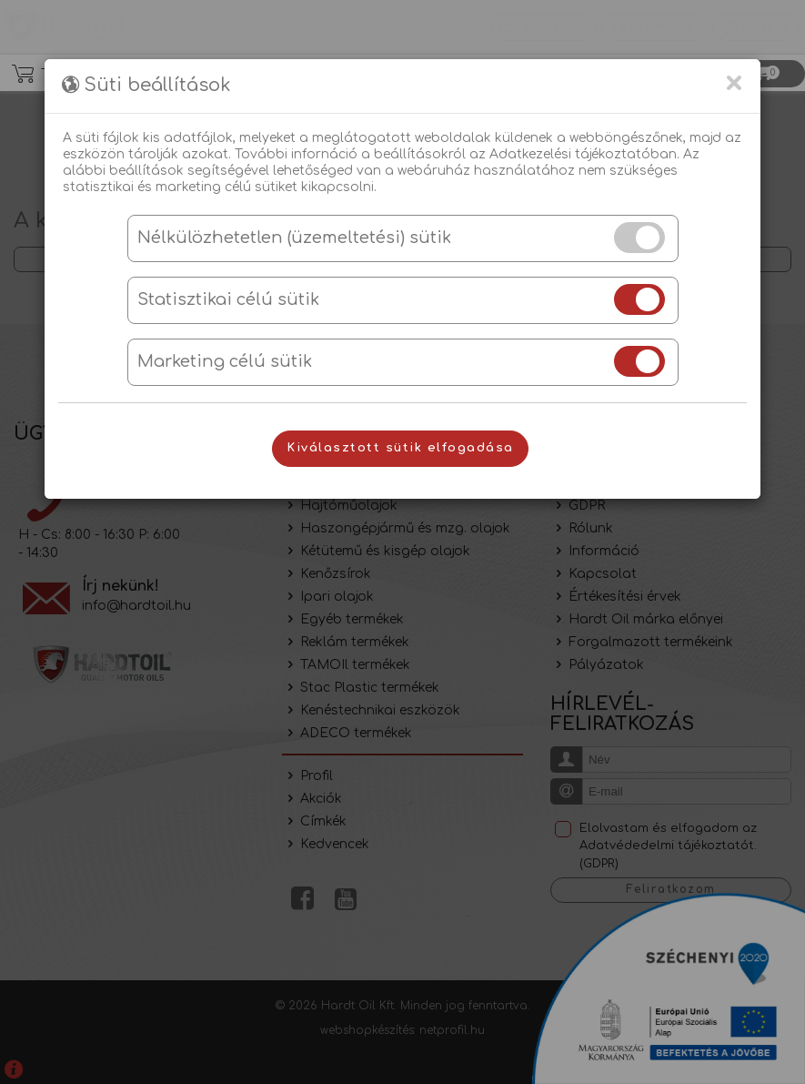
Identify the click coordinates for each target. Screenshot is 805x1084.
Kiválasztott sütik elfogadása (400, 447)
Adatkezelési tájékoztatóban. (584, 154)
